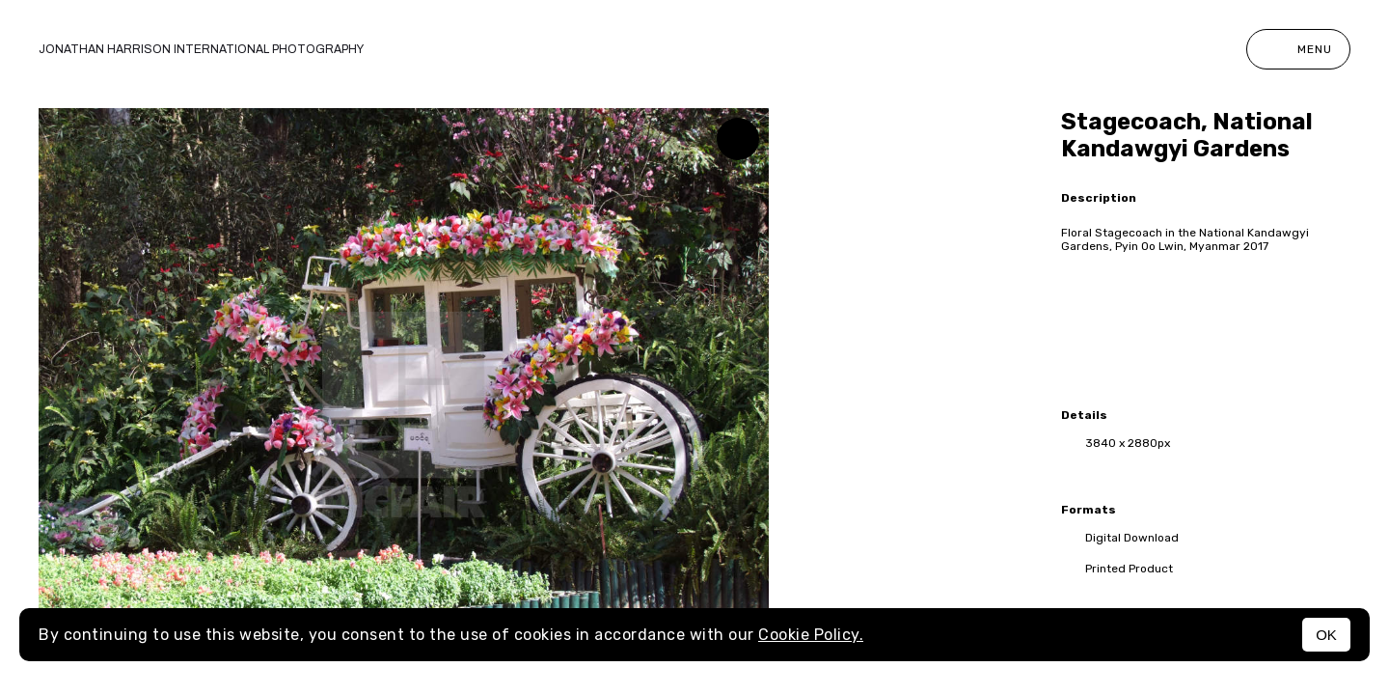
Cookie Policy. (810, 635)
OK (1326, 634)
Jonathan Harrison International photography (201, 49)
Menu (1298, 49)
